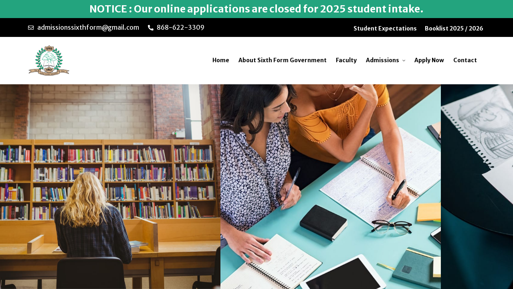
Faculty (346, 60)
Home (220, 60)
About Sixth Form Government (282, 60)
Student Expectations (385, 28)
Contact (465, 60)
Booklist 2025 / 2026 (454, 28)
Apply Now (429, 60)
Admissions (382, 60)
